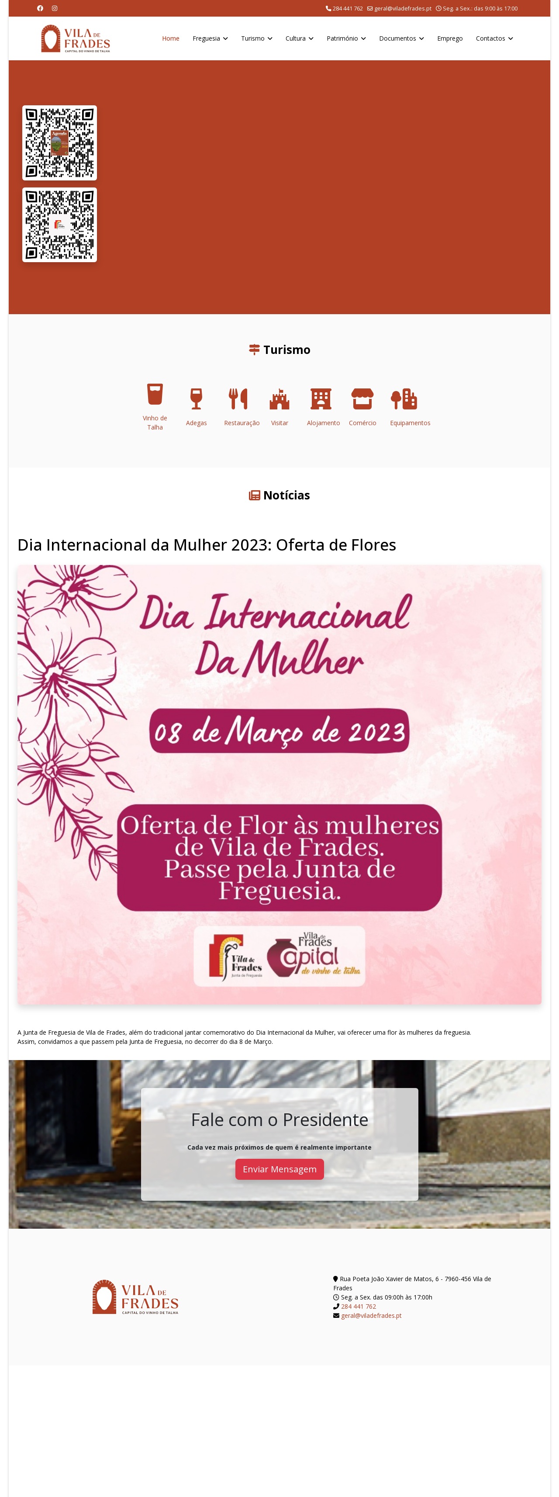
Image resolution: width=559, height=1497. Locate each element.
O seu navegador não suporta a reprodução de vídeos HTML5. (323, 187)
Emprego (450, 38)
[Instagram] (54, 8)
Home (170, 38)
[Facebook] (40, 8)
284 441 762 (348, 8)
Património (342, 38)
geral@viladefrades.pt (402, 8)
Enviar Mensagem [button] (280, 1169)
